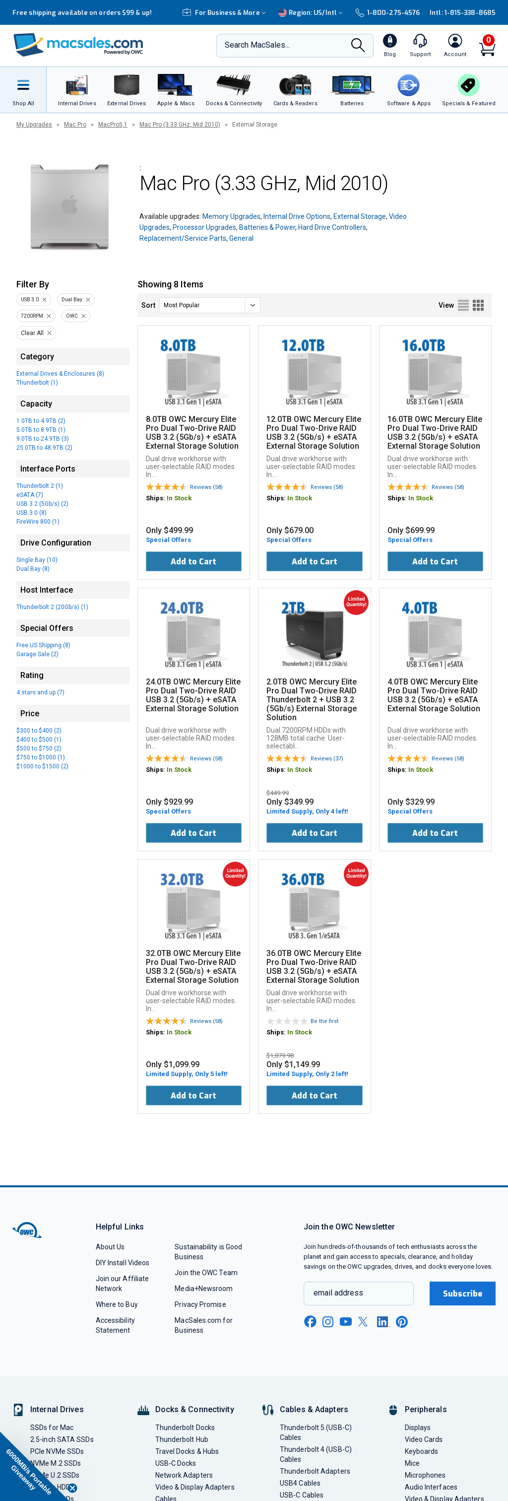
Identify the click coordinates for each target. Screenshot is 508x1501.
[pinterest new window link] (402, 1322)
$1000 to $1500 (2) (42, 766)
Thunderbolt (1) (37, 382)
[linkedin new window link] (383, 1321)
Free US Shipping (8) (43, 645)
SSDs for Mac (51, 1428)
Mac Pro (75, 124)
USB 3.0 (30, 299)
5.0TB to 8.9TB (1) (40, 429)
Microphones (425, 1475)
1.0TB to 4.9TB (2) (40, 420)
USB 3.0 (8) (31, 512)
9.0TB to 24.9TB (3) (42, 438)
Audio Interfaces (431, 1487)
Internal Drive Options (296, 216)
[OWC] (78, 46)
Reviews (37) (327, 758)
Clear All (32, 333)
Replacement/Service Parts (182, 238)
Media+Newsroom (204, 1289)
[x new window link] (364, 1321)
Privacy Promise (200, 1304)
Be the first (324, 1021)
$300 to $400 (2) (39, 730)
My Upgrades (34, 124)
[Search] (358, 46)
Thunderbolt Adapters (315, 1471)
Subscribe (463, 1294)
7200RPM (32, 316)
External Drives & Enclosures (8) (60, 373)
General (241, 238)
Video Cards (424, 1439)
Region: (311, 12)
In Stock (179, 498)
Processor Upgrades (204, 227)
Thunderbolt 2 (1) (39, 485)
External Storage (359, 216)
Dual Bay (72, 299)
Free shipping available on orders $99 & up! (82, 12)
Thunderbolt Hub (181, 1439)
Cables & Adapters (314, 1409)
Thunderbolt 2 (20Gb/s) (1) (52, 607)
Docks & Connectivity (194, 1409)
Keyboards (422, 1451)
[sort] (209, 305)
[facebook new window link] (310, 1321)
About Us (110, 1247)
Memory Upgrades (231, 216)
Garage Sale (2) (37, 654)
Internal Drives (57, 1409)
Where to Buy (117, 1304)
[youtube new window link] (345, 1321)
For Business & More (225, 12)
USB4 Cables (300, 1483)
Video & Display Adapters (195, 1487)
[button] (34, 1466)
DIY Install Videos (123, 1263)
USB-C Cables (301, 1495)
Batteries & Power (267, 227)
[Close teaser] (72, 1488)
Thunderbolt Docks (185, 1428)
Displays (418, 1428)
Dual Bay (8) (33, 568)
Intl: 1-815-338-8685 (463, 12)
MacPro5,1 (112, 124)
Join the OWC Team (206, 1273)
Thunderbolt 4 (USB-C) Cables (316, 1454)
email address (338, 1292)
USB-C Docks (175, 1463)
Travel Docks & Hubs (187, 1451)
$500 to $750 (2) (39, 748)
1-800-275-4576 (387, 12)
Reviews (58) (206, 487)
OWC (72, 316)
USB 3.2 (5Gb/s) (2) (42, 503)
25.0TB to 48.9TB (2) (44, 447)
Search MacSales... (257, 45)
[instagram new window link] (327, 1321)
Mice (412, 1463)
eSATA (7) (29, 494)
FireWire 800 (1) (38, 521)
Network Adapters (184, 1475)
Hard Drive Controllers (332, 227)
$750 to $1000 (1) (40, 757)
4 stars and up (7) (40, 692)
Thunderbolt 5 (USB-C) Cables (316, 1432)
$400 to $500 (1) (39, 739)
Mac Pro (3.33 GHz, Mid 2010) (179, 124)
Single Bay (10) (37, 559)
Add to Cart (193, 561)
